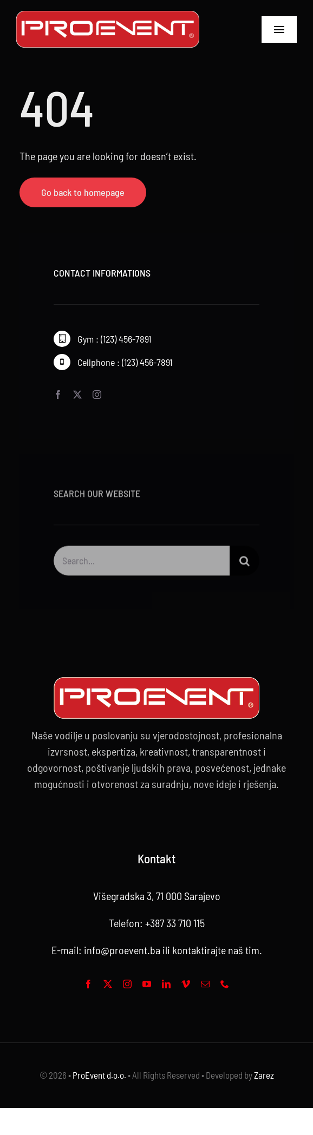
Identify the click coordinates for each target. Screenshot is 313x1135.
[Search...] (141, 564)
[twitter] (77, 394)
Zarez (264, 1075)
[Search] (244, 564)
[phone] (224, 984)
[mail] (205, 984)
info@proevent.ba (122, 949)
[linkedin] (166, 984)
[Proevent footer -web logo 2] (157, 682)
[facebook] (58, 394)
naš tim (243, 949)
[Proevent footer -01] (107, 16)
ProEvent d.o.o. (99, 1075)
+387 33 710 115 (175, 922)
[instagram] (97, 394)
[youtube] (146, 984)
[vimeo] (185, 984)
